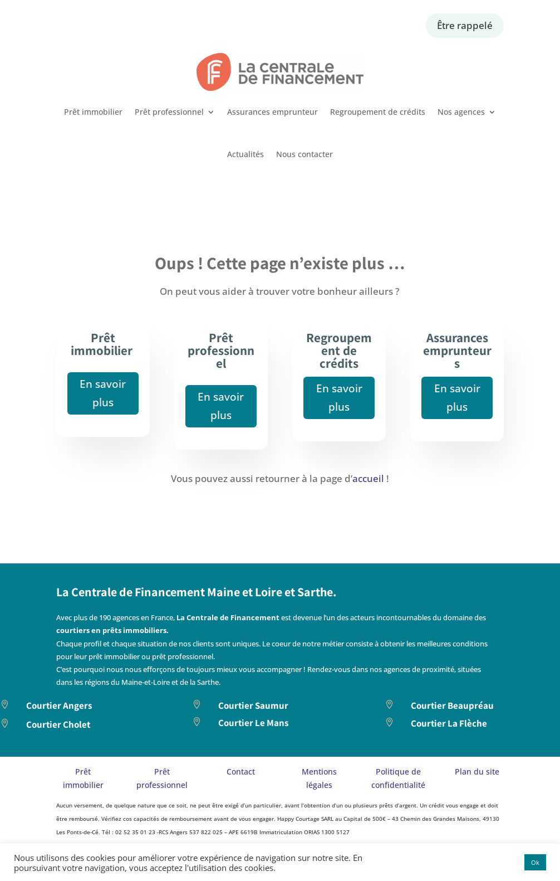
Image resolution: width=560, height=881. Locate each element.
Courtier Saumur (253, 705)
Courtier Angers (59, 705)
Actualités (245, 154)
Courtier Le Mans (253, 723)
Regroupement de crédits (377, 111)
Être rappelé (465, 25)
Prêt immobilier (93, 111)
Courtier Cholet (58, 724)
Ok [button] (535, 862)
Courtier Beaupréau (452, 705)
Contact (241, 771)
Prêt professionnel (169, 111)
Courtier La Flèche (449, 723)
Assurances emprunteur (272, 111)
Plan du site (477, 771)
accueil (368, 478)
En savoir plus (103, 393)
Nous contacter (304, 154)
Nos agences (461, 111)
